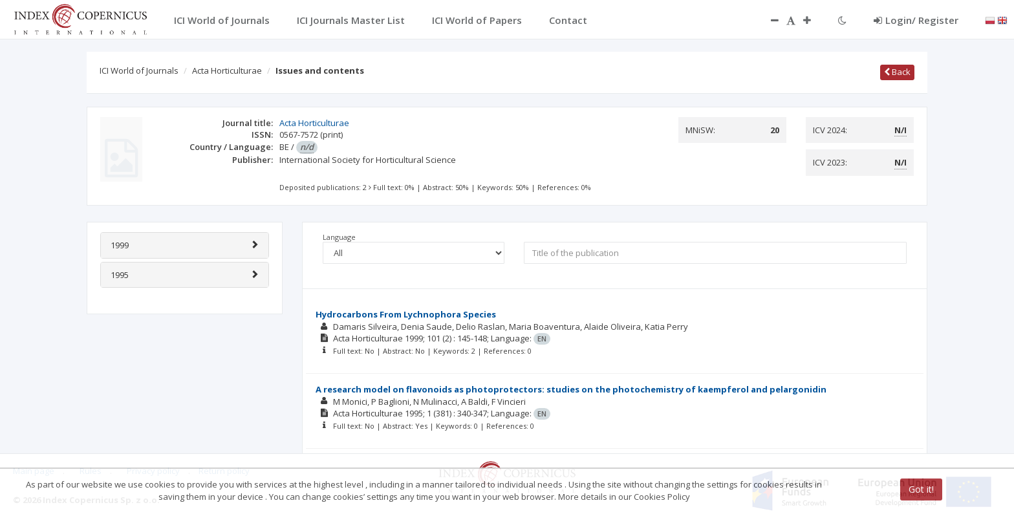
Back (897, 72)
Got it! (921, 489)
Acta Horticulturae (227, 70)
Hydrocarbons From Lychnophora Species (406, 314)
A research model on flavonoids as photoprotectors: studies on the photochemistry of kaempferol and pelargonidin (571, 389)
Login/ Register (916, 20)
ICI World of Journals (139, 70)
